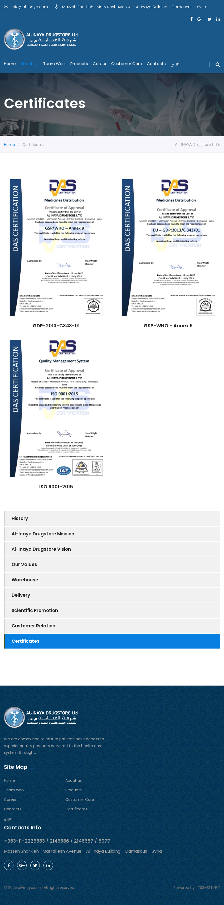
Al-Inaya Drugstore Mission (43, 534)
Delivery (21, 595)
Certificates (26, 641)
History (20, 518)
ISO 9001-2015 (56, 486)
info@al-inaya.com (26, 7)
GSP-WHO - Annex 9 (168, 325)
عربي (175, 63)
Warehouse (25, 580)
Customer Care (126, 63)
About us (29, 63)
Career (99, 63)
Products (79, 63)
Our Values (24, 564)
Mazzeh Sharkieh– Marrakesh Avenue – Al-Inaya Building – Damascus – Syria (130, 7)
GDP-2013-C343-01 (56, 325)
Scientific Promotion (35, 610)
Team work (54, 63)
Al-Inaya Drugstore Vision (41, 549)
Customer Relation (33, 626)
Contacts (156, 63)
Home (10, 63)
